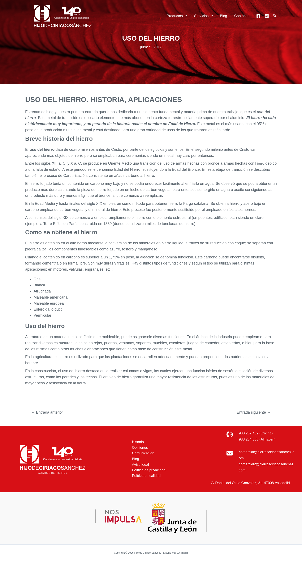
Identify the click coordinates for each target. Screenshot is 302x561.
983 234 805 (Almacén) (258, 439)
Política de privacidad (147, 471)
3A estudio (182, 552)
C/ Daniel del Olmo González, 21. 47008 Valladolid (250, 483)
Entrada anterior (49, 412)
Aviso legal (138, 465)
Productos (177, 16)
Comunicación (141, 453)
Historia (135, 441)
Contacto (241, 16)
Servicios (203, 16)
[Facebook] (258, 16)
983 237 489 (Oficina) (257, 433)
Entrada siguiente (252, 412)
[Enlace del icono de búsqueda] (275, 16)
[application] (185, 16)
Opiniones (137, 447)
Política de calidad (144, 477)
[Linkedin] (267, 16)
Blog (223, 16)
